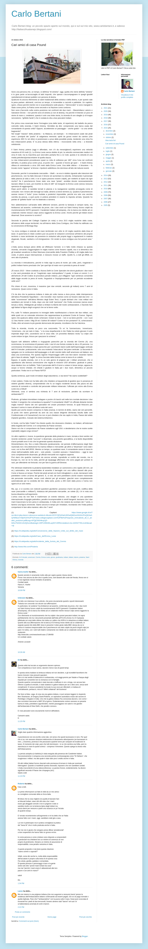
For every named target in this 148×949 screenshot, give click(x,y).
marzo (108, 164)
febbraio (109, 168)
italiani (71, 557)
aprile (108, 161)
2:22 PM (21, 907)
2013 (106, 179)
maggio (109, 158)
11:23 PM (21, 776)
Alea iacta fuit (110, 140)
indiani (66, 557)
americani (31, 557)
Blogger (85, 936)
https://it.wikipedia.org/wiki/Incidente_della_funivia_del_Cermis (40, 541)
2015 (106, 128)
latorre (76, 557)
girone (53, 557)
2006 (106, 202)
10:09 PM (21, 590)
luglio (108, 151)
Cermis (38, 557)
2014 (106, 175)
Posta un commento (22, 912)
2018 (106, 118)
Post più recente (18, 917)
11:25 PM (21, 721)
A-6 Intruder (23, 557)
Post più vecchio (85, 917)
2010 (106, 189)
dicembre (109, 131)
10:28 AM (21, 652)
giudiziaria (59, 557)
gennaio (109, 171)
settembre (110, 148)
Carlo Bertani (36, 13)
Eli (19, 660)
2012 (106, 182)
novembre (110, 134)
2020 (106, 111)
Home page (52, 917)
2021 (106, 108)
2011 (106, 185)
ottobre (109, 137)
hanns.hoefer (23, 572)
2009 (106, 192)
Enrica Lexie (45, 557)
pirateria (82, 557)
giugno (108, 154)
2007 (106, 199)
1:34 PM (21, 883)
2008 (106, 195)
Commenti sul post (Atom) (29, 921)
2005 (106, 205)
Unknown (21, 598)
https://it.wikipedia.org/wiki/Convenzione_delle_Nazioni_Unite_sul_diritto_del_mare (48, 531)
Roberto (21, 784)
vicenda (20, 559)
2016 (106, 125)
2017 (106, 121)
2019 (106, 115)
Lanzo (20, 891)
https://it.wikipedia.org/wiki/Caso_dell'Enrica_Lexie (35, 536)
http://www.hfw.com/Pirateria (26, 547)
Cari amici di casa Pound (114, 144)
